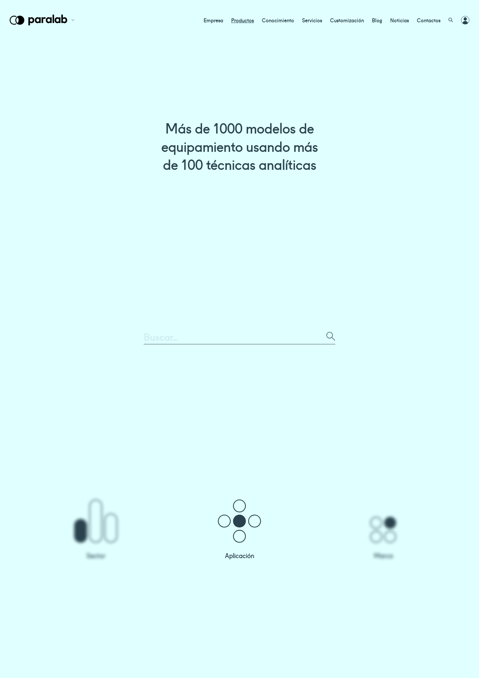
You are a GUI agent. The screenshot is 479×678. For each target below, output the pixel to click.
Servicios (312, 20)
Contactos (428, 20)
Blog (377, 20)
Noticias (399, 20)
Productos (242, 20)
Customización (347, 20)
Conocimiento (278, 20)
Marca (383, 555)
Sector (95, 555)
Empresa (213, 20)
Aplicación (239, 555)
